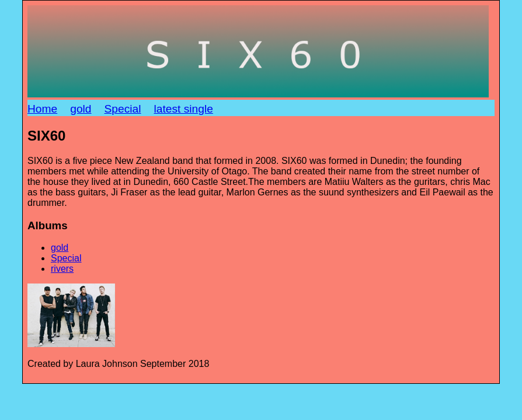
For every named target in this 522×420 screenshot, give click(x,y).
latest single (183, 109)
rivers (62, 269)
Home (42, 109)
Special (123, 109)
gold (80, 109)
